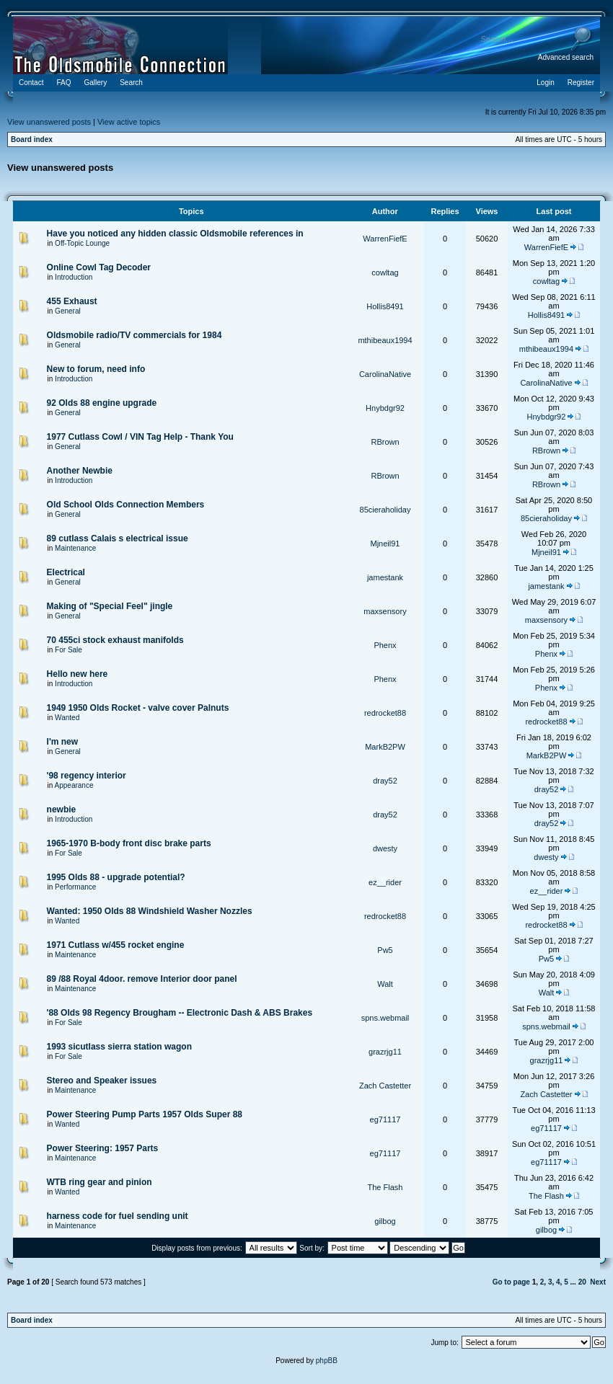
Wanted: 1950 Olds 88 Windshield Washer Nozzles (149, 911)
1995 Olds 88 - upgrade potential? (116, 877)
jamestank (385, 577)
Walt (385, 984)
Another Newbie (80, 471)
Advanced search (566, 57)
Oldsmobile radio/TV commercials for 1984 (134, 335)
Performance (75, 887)
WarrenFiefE (385, 238)
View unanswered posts (49, 121)
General (68, 311)
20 (582, 1282)
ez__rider (385, 882)
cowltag (384, 272)
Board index (32, 139)
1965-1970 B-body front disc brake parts (129, 843)
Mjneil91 (385, 543)
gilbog (384, 1221)
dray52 (385, 780)
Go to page (511, 1282)
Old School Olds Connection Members (126, 505)
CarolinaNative (385, 374)
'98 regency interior (86, 776)
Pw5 (384, 950)
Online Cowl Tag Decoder (99, 267)
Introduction (73, 277)
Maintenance (75, 548)
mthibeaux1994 (385, 340)
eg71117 (385, 1119)
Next (598, 1282)
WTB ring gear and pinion (99, 1182)
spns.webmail (385, 1017)
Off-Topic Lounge (82, 243)
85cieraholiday (385, 509)
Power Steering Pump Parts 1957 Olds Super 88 (144, 1114)
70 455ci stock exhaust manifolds (115, 640)
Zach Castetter (385, 1085)
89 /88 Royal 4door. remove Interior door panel (142, 979)
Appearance (74, 785)
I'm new (63, 742)
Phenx (385, 645)
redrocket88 (385, 713)
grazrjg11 (385, 1051)
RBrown (385, 442)
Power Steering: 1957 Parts (103, 1148)
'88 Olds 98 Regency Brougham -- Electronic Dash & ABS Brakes (180, 1013)
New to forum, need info (96, 369)
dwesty (385, 848)
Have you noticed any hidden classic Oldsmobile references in (175, 234)
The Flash (385, 1187)
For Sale (68, 650)
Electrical (66, 572)
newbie (61, 809)
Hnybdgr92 (385, 408)
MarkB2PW (385, 746)
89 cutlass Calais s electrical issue (117, 538)
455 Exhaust (72, 301)
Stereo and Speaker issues (102, 1080)
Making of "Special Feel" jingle (110, 606)
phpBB (327, 1361)
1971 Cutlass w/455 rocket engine (116, 945)
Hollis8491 (384, 306)
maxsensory (384, 611)
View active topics (128, 121)
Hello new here (77, 674)
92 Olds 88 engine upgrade (102, 403)
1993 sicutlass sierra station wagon (119, 1047)
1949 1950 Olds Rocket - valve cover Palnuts (138, 708)
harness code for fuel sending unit (117, 1216)
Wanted (67, 718)
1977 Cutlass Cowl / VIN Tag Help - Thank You (140, 437)
